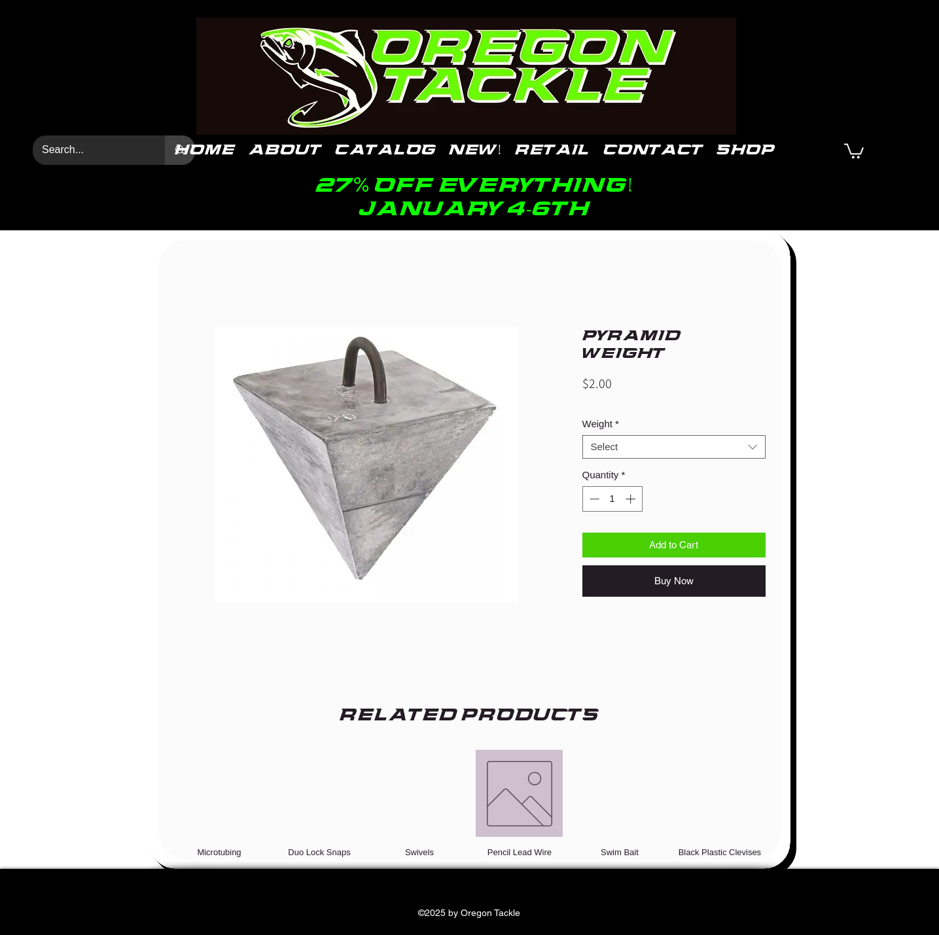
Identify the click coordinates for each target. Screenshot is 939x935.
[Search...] (89, 150)
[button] (854, 150)
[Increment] (632, 499)
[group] (469, 803)
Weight (600, 423)
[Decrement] (593, 499)
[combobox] (674, 447)
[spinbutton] (612, 499)
